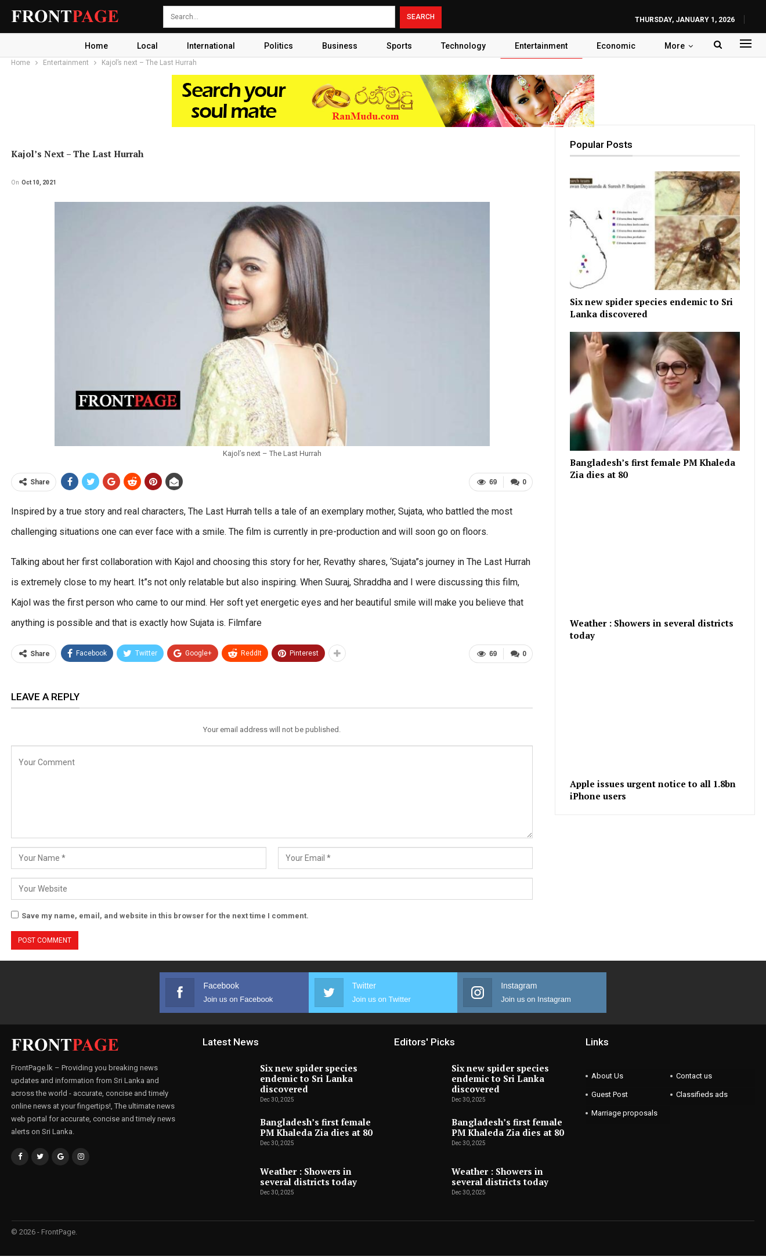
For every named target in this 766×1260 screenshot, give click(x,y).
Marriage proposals (624, 1113)
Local (141, 45)
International (207, 45)
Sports (400, 45)
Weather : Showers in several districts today (308, 1176)
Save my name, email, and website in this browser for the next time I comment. (165, 915)
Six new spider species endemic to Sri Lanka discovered (308, 1078)
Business (339, 45)
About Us (607, 1075)
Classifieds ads (702, 1094)
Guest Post (609, 1094)
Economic (622, 45)
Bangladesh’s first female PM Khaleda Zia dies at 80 (316, 1127)
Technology (466, 45)
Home (88, 45)
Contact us (694, 1075)
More (683, 45)
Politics (276, 45)
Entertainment (545, 45)
